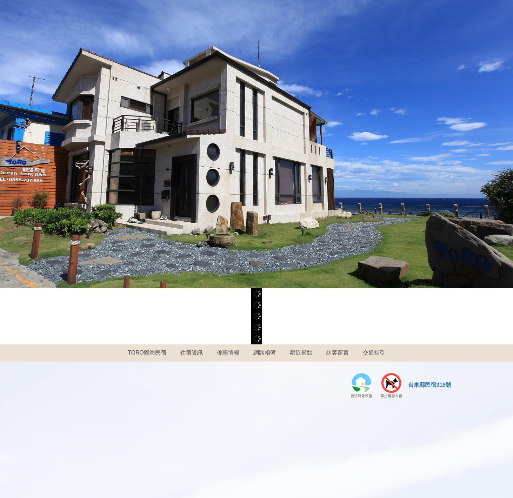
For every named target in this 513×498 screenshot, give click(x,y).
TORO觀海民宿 (147, 353)
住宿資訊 (191, 353)
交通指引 (374, 353)
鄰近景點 (301, 353)
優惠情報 (228, 353)
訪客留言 (337, 353)
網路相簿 (264, 353)
